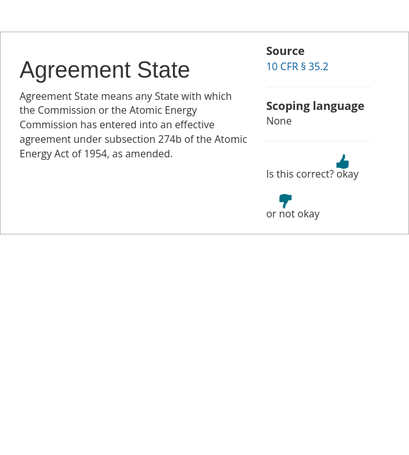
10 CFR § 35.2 (297, 66)
